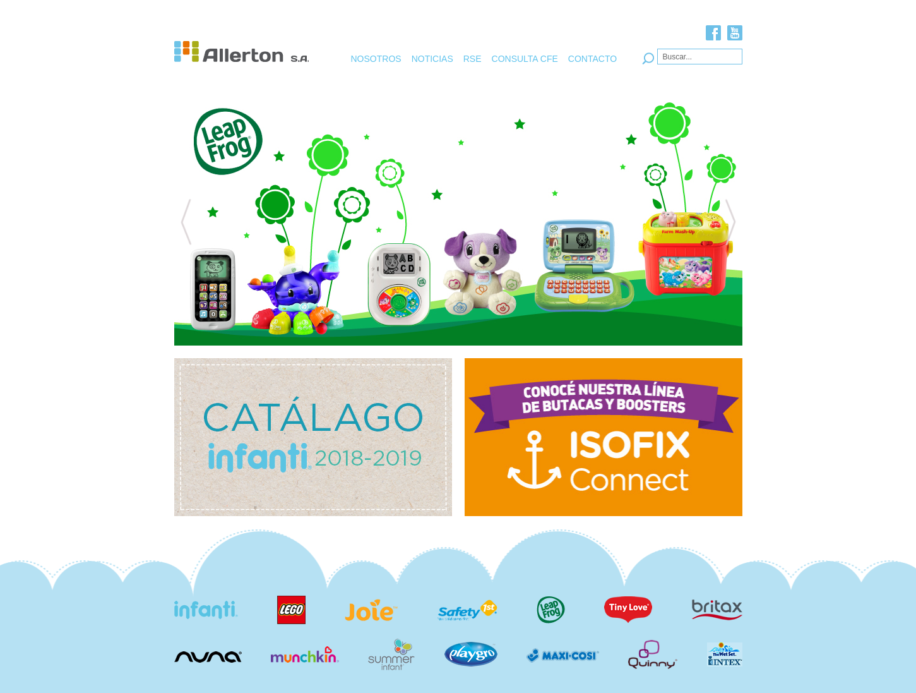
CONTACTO (592, 59)
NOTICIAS (432, 59)
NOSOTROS (376, 59)
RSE (472, 59)
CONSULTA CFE (525, 59)
